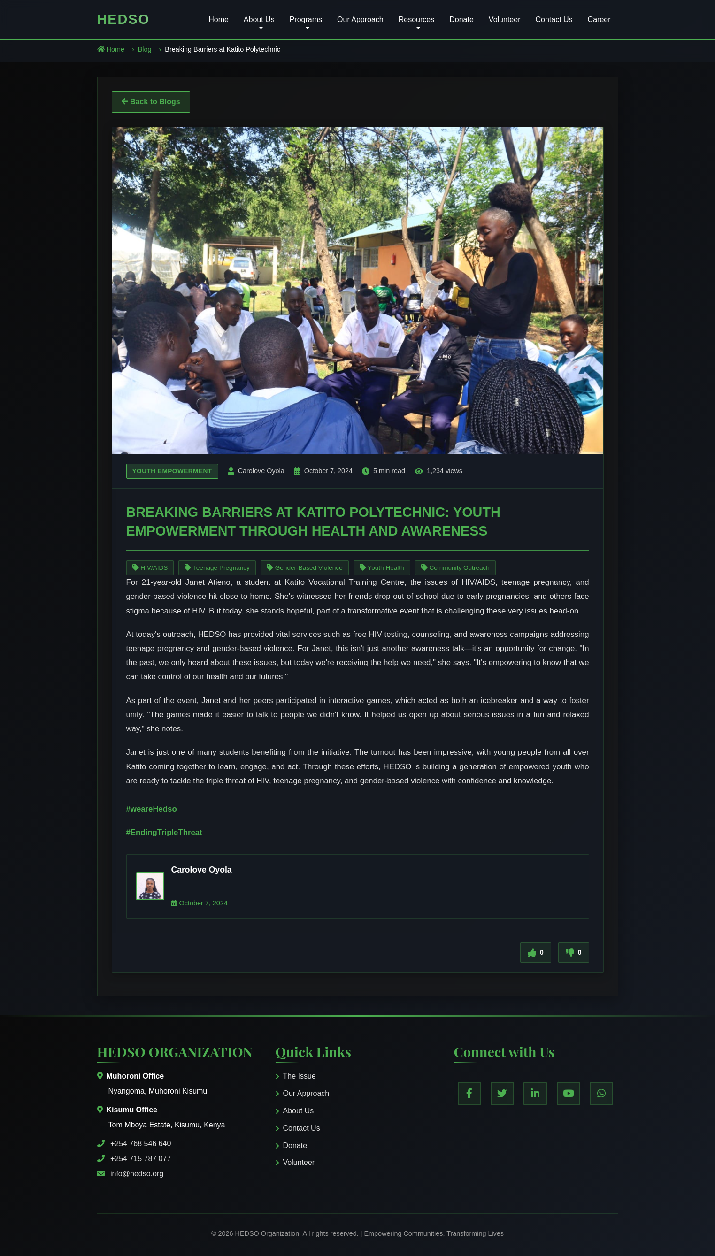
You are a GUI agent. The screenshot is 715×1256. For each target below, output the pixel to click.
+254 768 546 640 (140, 1144)
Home (218, 19)
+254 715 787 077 (140, 1159)
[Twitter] (502, 1093)
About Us (295, 1111)
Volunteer (505, 19)
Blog (145, 49)
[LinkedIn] (535, 1093)
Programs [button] (306, 19)
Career (599, 19)
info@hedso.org (136, 1174)
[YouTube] (568, 1093)
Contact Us (553, 19)
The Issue (296, 1076)
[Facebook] (469, 1093)
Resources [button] (416, 19)
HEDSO (123, 19)
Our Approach (360, 19)
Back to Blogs (151, 102)
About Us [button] (259, 19)
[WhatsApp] (601, 1093)
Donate (461, 19)
